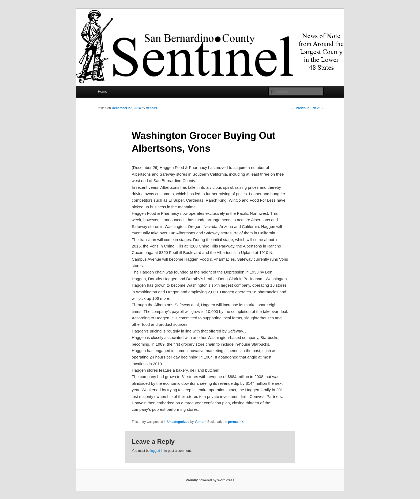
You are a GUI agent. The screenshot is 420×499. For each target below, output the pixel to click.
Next (318, 108)
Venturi (151, 108)
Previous (300, 108)
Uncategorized (178, 422)
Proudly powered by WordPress (210, 480)
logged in (156, 451)
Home (102, 92)
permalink (235, 422)
